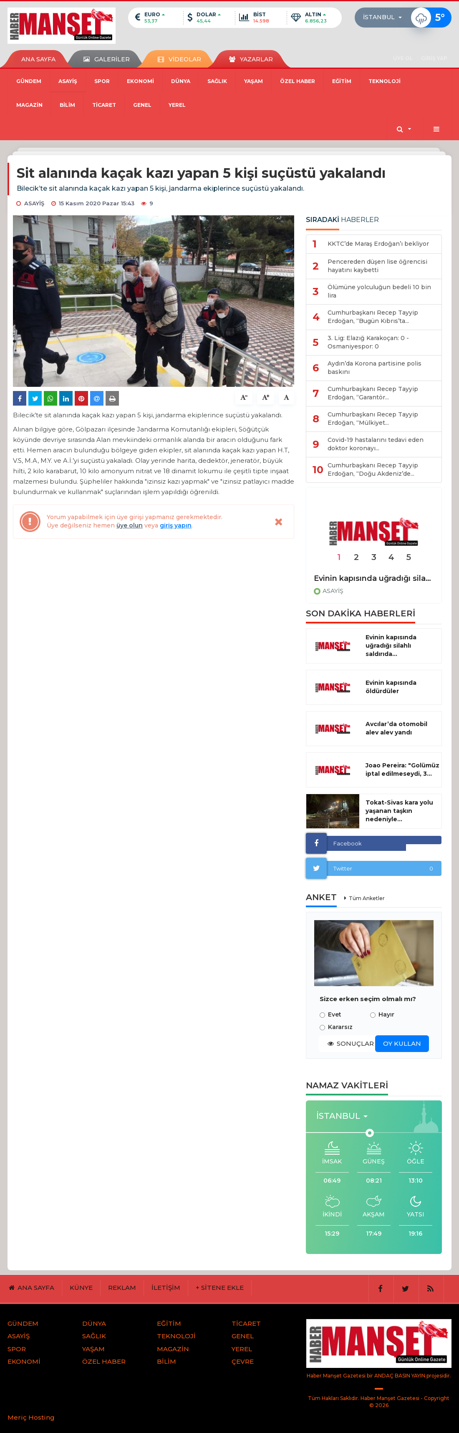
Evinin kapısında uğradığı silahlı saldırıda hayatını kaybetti (374, 578)
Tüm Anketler (367, 898)
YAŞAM (253, 81)
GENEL (142, 105)
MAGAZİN (29, 105)
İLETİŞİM (165, 1288)
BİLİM (67, 105)
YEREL (177, 105)
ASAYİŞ (67, 81)
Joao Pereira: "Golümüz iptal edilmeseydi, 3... (402, 769)
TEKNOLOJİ (384, 81)
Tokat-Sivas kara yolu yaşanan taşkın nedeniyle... (399, 811)
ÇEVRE (243, 1361)
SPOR (102, 81)
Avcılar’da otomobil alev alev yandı (396, 728)
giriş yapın (176, 525)
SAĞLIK (217, 81)
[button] (385, 17)
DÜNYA (180, 81)
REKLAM (122, 1288)
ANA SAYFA (38, 59)
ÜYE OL (403, 58)
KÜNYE (81, 1288)
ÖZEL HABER (297, 81)
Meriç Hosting (31, 1417)
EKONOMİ (140, 81)
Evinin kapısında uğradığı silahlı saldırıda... (391, 645)
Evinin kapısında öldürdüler (391, 687)
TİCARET (104, 105)
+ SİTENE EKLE (220, 1288)
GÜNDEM (28, 81)
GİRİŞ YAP (434, 58)
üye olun (129, 525)
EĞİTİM (341, 81)
